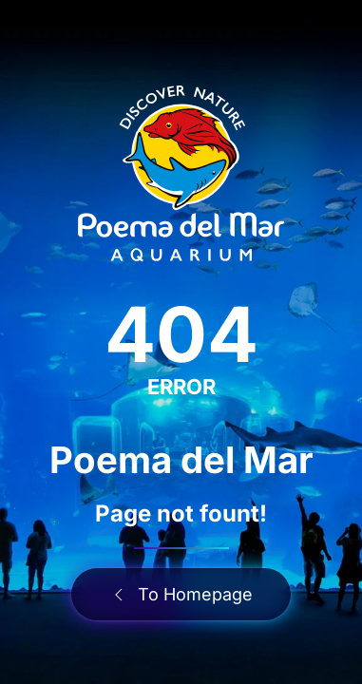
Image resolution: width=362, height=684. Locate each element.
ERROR (181, 386)
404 (181, 334)
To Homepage (181, 594)
